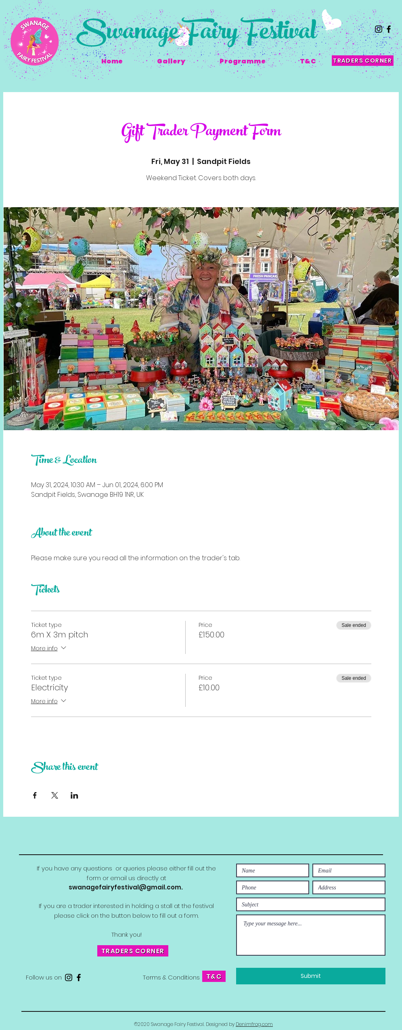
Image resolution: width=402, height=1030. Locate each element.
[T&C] (214, 976)
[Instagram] (378, 29)
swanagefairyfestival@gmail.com (125, 887)
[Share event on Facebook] (35, 795)
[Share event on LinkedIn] (74, 795)
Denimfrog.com (254, 1024)
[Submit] (310, 976)
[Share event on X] (55, 795)
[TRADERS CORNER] (363, 60)
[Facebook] (389, 29)
